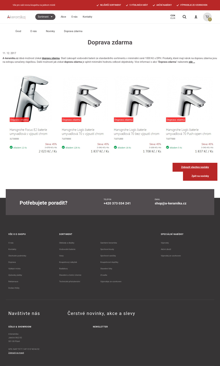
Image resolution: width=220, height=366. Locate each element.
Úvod (15, 31)
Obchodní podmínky (17, 255)
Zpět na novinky (200, 176)
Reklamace (13, 281)
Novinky (48, 31)
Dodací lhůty (13, 288)
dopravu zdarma (51, 58)
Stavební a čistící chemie (70, 275)
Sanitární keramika (108, 243)
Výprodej (165, 243)
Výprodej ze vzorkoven (171, 255)
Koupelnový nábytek (68, 262)
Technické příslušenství (69, 281)
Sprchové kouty (107, 249)
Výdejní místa (14, 268)
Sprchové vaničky (108, 255)
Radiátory (63, 268)
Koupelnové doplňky (109, 262)
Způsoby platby (15, 275)
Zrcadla (103, 275)
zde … (192, 61)
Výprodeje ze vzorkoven (110, 281)
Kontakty (12, 249)
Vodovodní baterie (67, 249)
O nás (31, 31)
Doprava (12, 262)
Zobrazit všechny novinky (195, 167)
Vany (61, 255)
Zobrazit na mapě (16, 353)
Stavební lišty (106, 268)
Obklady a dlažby (66, 243)
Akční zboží (166, 249)
